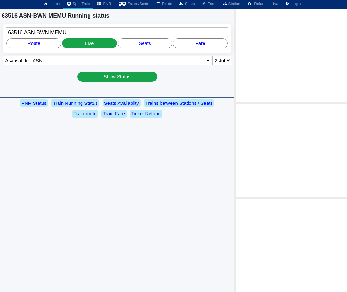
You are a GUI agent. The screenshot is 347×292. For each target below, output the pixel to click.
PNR (103, 4)
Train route (84, 113)
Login (293, 4)
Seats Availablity (121, 103)
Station (231, 4)
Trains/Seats (133, 4)
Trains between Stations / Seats (179, 103)
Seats (187, 4)
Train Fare (114, 113)
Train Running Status (75, 103)
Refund (256, 4)
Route (164, 4)
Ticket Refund (146, 113)
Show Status (117, 76)
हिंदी (276, 4)
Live (89, 43)
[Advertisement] (291, 55)
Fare (208, 4)
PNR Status (33, 103)
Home (51, 4)
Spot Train (78, 4)
